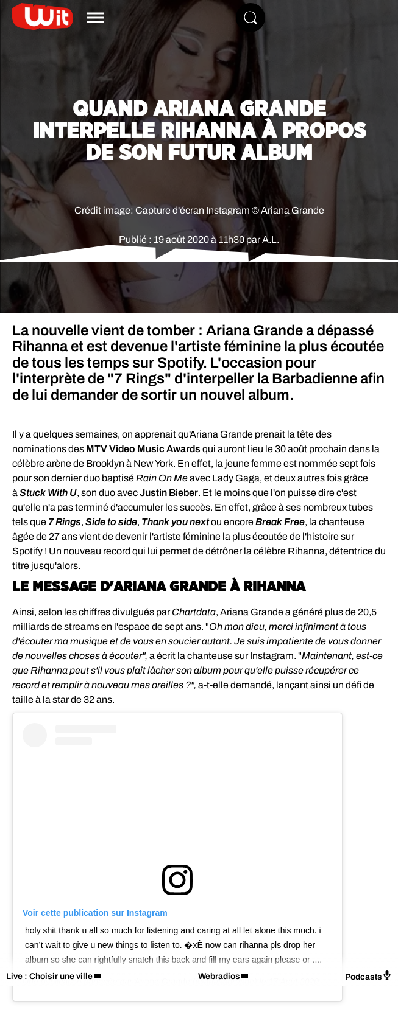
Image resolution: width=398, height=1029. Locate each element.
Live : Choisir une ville (49, 976)
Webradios (219, 976)
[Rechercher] (250, 17)
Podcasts (368, 976)
